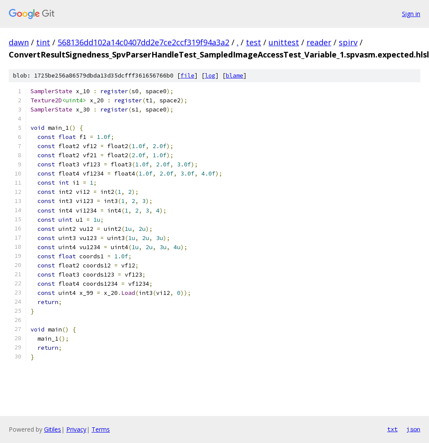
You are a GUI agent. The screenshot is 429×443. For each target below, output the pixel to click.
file (187, 75)
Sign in (411, 14)
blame (234, 75)
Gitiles (52, 429)
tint (43, 42)
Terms (101, 429)
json (413, 429)
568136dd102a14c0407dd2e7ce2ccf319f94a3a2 (143, 42)
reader (318, 42)
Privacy (76, 429)
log (210, 75)
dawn (19, 42)
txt (392, 429)
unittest (284, 42)
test (253, 42)
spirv (348, 42)
